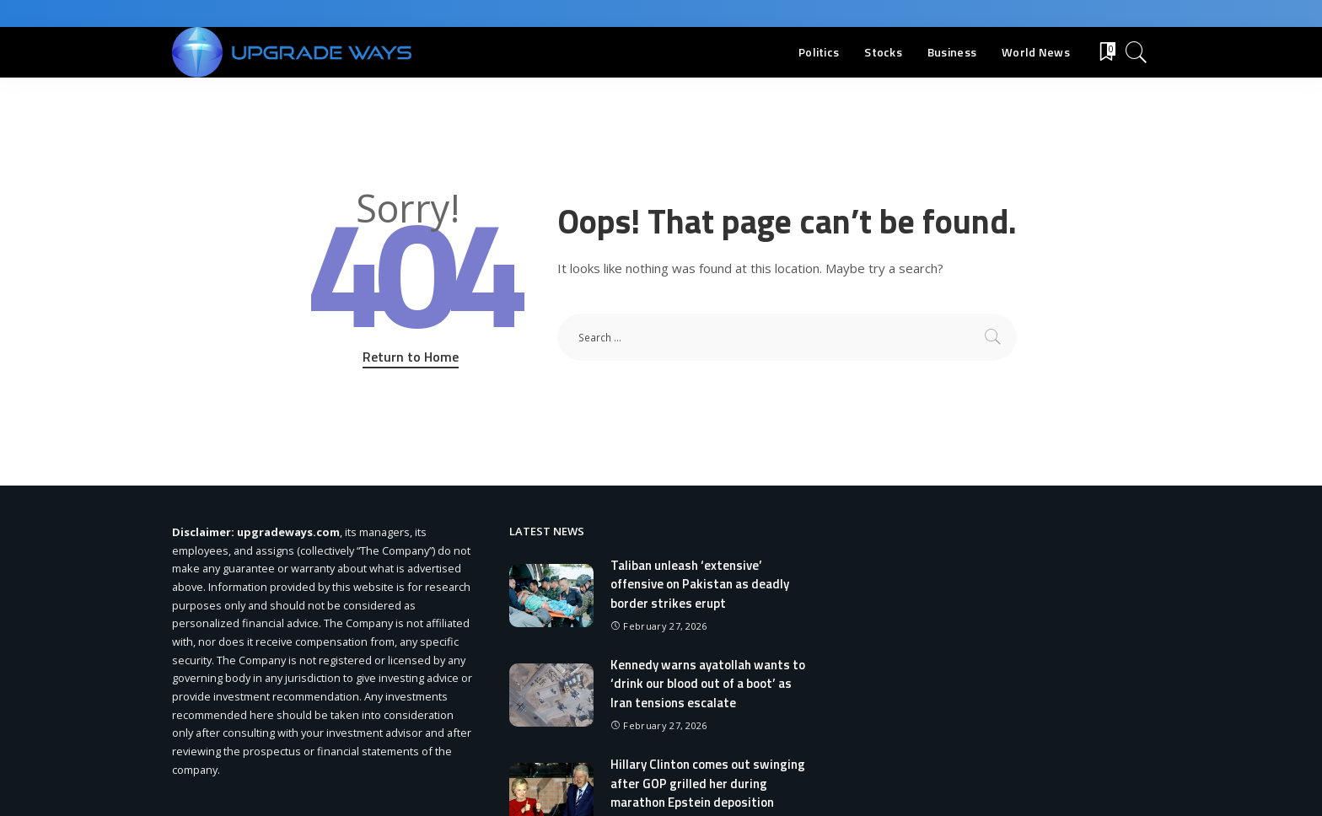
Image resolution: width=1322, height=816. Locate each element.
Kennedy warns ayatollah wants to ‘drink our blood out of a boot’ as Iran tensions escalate (707, 683)
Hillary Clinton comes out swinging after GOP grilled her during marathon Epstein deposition (707, 783)
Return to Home (411, 356)
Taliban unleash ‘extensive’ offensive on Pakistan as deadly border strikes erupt (699, 584)
